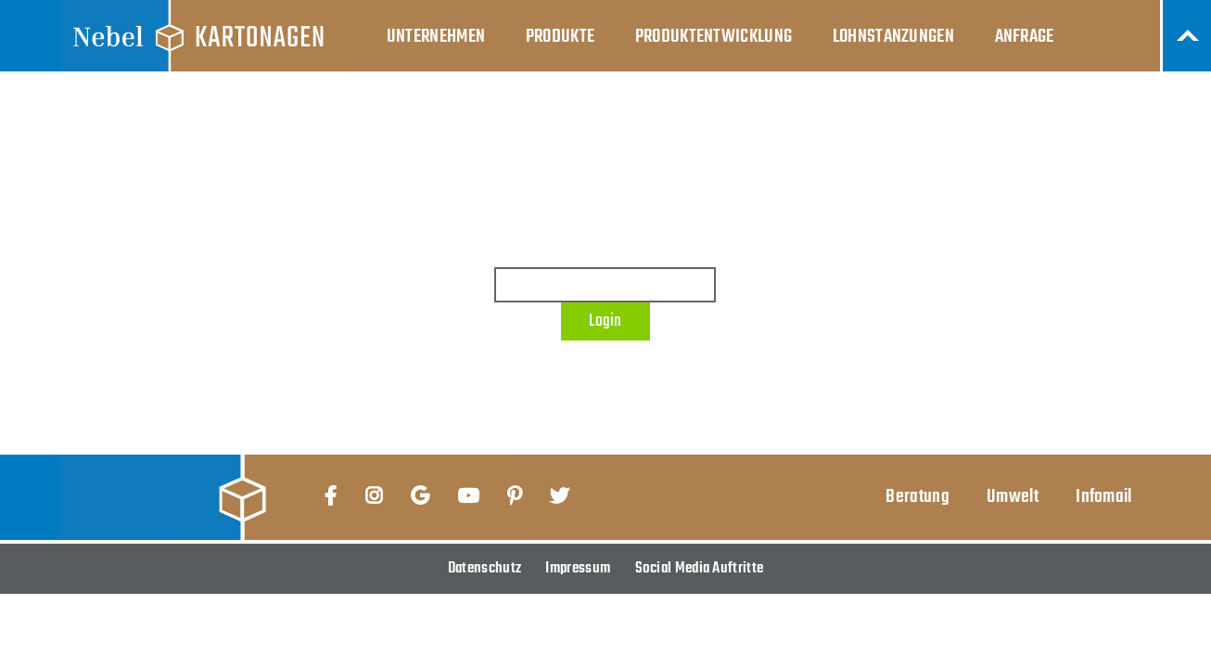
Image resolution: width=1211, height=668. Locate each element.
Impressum (577, 568)
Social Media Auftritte (699, 568)
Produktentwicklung (713, 37)
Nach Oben (1187, 35)
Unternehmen (436, 37)
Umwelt (1013, 497)
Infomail (1103, 497)
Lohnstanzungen (893, 37)
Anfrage (1024, 37)
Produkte (560, 37)
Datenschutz (484, 568)
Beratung (917, 497)
